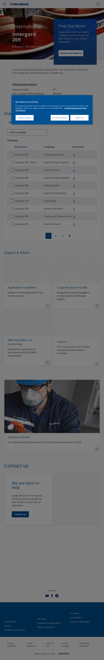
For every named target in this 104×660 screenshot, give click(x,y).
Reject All (79, 118)
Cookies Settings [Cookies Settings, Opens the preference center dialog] (24, 118)
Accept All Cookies (59, 118)
